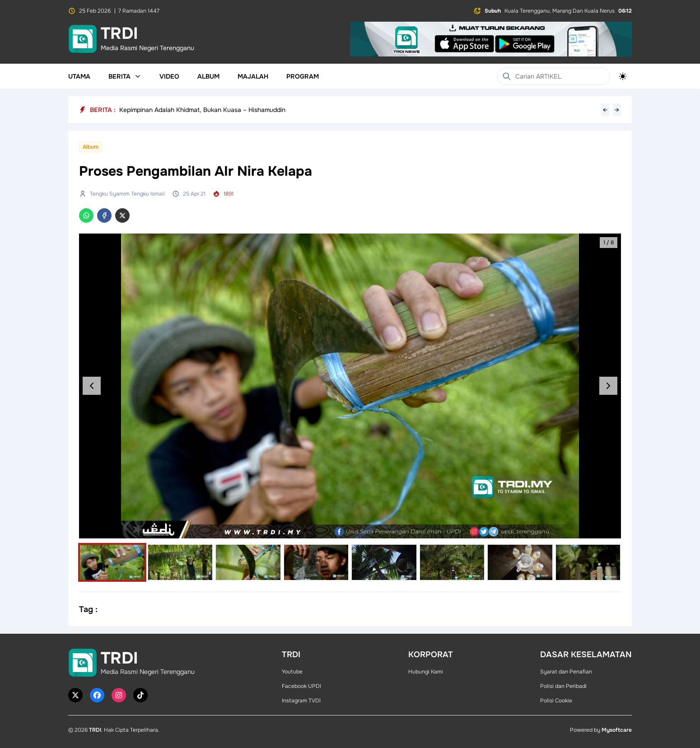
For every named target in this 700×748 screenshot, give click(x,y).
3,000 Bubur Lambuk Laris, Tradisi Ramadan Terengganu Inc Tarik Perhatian (229, 110)
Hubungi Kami (425, 671)
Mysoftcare (617, 730)
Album (208, 76)
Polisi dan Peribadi (563, 686)
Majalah (253, 76)
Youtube (292, 671)
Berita (124, 76)
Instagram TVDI (301, 700)
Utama (79, 76)
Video (169, 76)
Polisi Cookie (556, 700)
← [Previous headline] (605, 110)
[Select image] (112, 562)
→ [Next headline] (617, 110)
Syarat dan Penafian (566, 671)
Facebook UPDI (301, 686)
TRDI (95, 730)
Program (302, 76)
